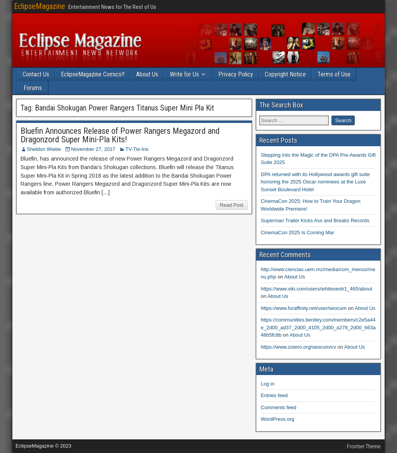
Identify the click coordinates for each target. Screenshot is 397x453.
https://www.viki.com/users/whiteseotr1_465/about (317, 289)
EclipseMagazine (39, 6)
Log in (267, 384)
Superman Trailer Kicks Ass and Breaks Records (315, 220)
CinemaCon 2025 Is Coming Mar (297, 232)
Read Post (231, 205)
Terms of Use (334, 74)
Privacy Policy (235, 74)
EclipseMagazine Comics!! (92, 74)
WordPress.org (277, 419)
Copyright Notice (285, 74)
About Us (147, 74)
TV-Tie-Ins (136, 149)
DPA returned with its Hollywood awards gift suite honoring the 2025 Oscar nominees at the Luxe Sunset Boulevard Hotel (315, 181)
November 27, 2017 (93, 149)
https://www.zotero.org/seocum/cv (298, 347)
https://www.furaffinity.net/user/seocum (304, 308)
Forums (33, 88)
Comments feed (279, 407)
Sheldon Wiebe (44, 149)
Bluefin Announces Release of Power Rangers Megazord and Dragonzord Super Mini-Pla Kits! (120, 135)
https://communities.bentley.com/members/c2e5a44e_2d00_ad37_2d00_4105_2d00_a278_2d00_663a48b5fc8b (318, 327)
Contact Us (35, 74)
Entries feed (274, 395)
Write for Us (184, 74)
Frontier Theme (364, 446)
